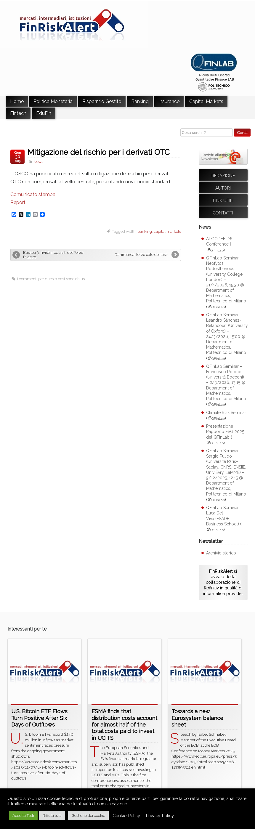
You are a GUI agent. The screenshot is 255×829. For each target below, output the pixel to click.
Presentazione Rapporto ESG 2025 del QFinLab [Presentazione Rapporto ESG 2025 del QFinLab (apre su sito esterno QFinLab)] (225, 431)
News (38, 161)
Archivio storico (221, 553)
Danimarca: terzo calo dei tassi (141, 254)
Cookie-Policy (126, 815)
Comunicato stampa (32, 194)
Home (17, 101)
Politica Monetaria (53, 101)
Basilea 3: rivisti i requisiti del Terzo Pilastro (53, 254)
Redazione (223, 175)
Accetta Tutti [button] (23, 815)
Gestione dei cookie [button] (88, 815)
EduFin (43, 113)
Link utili (223, 200)
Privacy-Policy (160, 815)
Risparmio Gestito (101, 101)
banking (144, 231)
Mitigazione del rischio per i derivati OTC (98, 152)
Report (17, 202)
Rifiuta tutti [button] (52, 815)
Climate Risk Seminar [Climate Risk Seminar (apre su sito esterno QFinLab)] (226, 412)
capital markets (167, 231)
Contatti (223, 213)
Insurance (168, 101)
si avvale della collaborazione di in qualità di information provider (223, 582)
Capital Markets (206, 101)
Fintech (18, 113)
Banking (140, 101)
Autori (223, 188)
